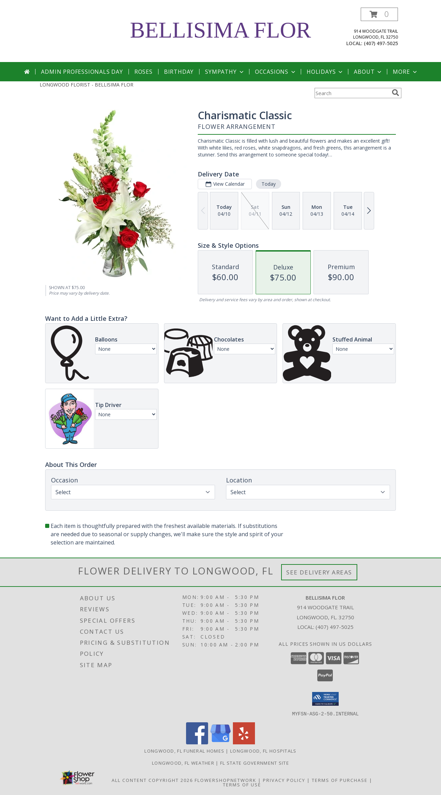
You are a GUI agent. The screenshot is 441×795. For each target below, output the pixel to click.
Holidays (325, 71)
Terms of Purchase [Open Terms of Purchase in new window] (340, 780)
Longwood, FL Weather (183, 763)
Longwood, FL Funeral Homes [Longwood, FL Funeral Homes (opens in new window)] (184, 750)
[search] (395, 92)
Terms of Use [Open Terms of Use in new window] (242, 784)
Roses (143, 71)
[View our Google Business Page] (220, 742)
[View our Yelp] (244, 742)
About (368, 71)
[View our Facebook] (197, 742)
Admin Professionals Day (82, 71)
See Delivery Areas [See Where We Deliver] (319, 572)
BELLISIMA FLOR (220, 30)
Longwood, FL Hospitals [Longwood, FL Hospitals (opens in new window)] (263, 750)
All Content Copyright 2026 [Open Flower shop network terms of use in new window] (152, 780)
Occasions (276, 71)
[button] (379, 14)
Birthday (179, 71)
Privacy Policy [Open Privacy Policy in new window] (284, 780)
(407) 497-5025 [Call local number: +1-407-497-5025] (381, 43)
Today (268, 184)
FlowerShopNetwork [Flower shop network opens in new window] (225, 780)
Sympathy (225, 71)
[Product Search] (352, 93)
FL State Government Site (254, 763)
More (405, 71)
